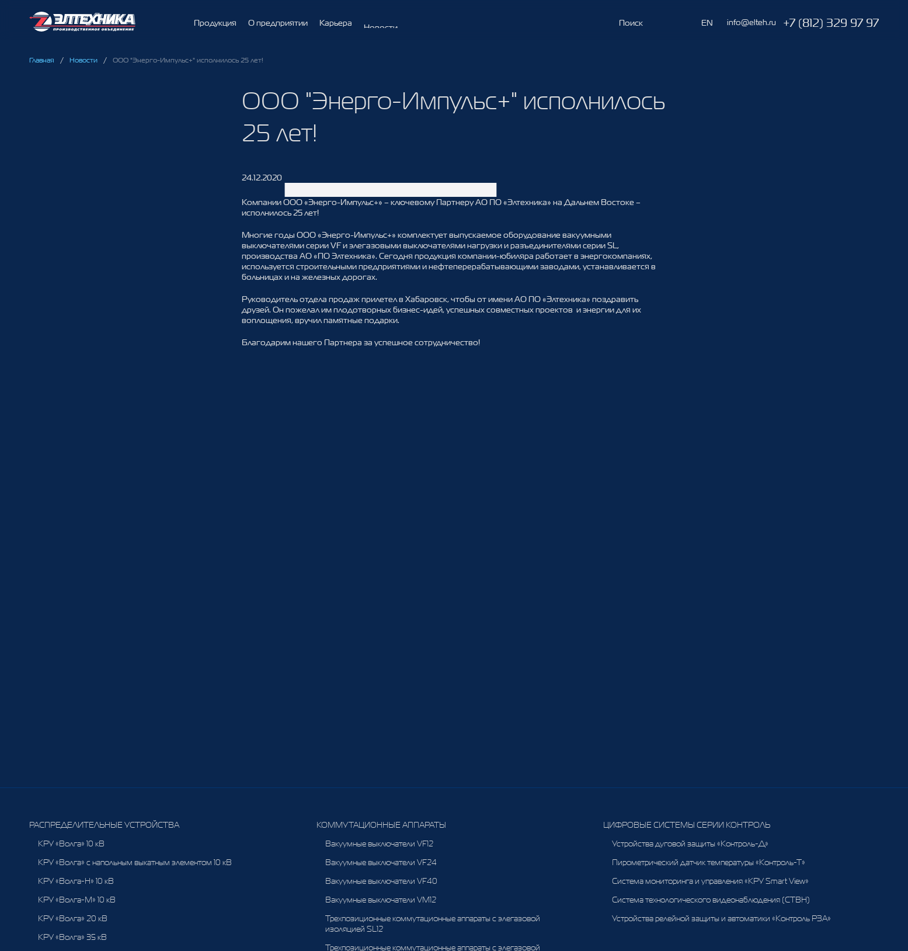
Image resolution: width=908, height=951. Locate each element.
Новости (83, 60)
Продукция (215, 23)
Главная (41, 60)
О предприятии (278, 25)
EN (707, 23)
